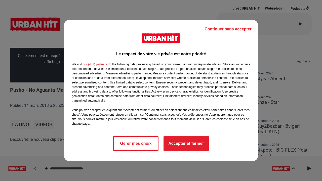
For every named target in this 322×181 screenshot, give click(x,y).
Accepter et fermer (186, 143)
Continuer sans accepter (228, 29)
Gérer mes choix (135, 143)
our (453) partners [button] (95, 64)
